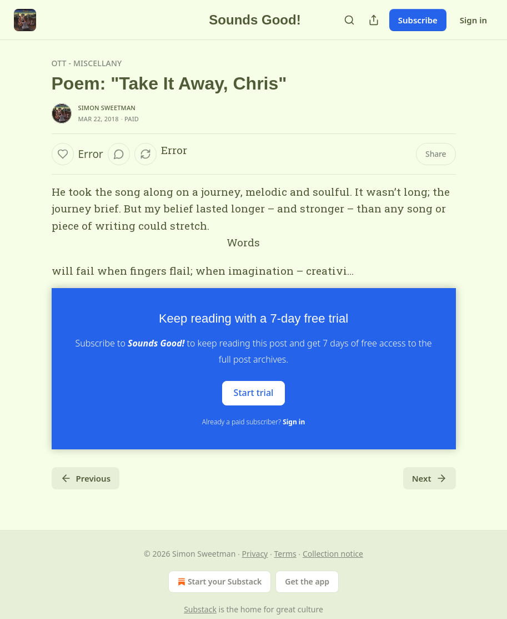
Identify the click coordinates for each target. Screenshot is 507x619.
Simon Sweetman (107, 107)
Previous (86, 478)
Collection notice (333, 553)
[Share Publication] (374, 20)
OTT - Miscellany (87, 63)
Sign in (473, 20)
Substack (200, 609)
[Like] (63, 154)
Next (429, 478)
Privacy (255, 553)
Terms (285, 553)
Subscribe (418, 20)
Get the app (307, 581)
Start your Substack (218, 582)
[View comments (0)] (119, 154)
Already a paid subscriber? (253, 422)
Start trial (254, 393)
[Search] (349, 20)
